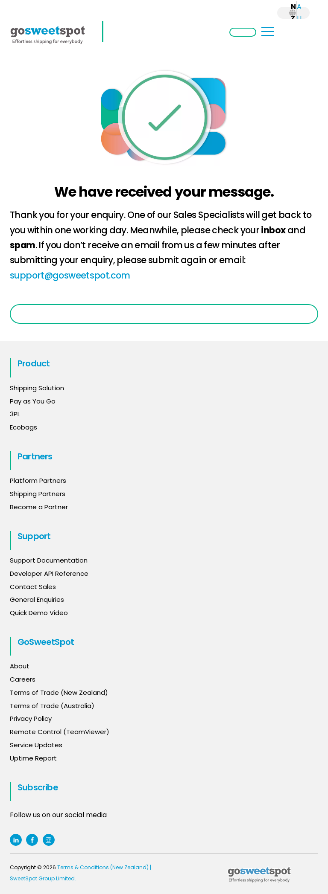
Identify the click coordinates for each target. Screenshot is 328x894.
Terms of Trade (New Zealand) (59, 692)
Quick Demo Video (39, 612)
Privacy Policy (31, 718)
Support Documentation (49, 560)
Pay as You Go (33, 401)
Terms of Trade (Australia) (52, 705)
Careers (22, 679)
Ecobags (23, 427)
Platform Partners (38, 480)
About (19, 666)
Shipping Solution (37, 387)
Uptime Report (33, 758)
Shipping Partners (37, 493)
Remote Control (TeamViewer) (59, 731)
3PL (15, 413)
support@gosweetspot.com (70, 275)
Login (243, 32)
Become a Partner (39, 506)
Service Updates (36, 744)
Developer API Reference (49, 573)
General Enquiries (38, 599)
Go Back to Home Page (164, 314)
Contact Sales (33, 586)
